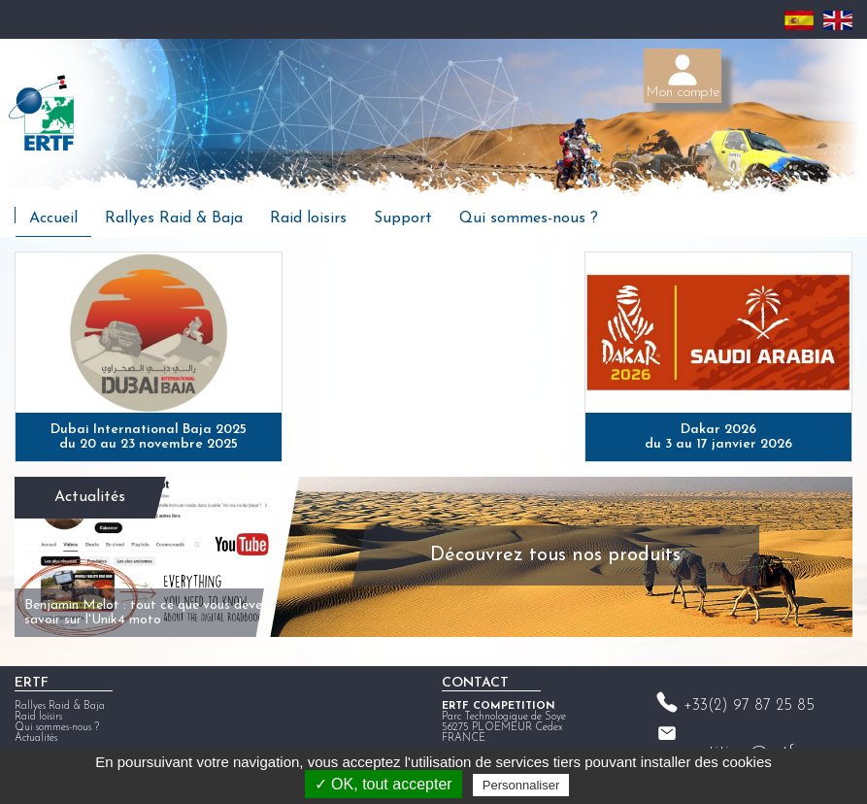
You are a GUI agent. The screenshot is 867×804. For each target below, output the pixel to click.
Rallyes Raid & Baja (174, 218)
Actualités (89, 497)
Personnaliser (521, 785)
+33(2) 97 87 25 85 (749, 706)
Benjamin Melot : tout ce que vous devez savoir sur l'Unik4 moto (146, 612)
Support (403, 218)
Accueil (53, 218)
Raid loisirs (308, 218)
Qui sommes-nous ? (528, 218)
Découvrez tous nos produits (555, 555)
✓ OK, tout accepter (383, 784)
